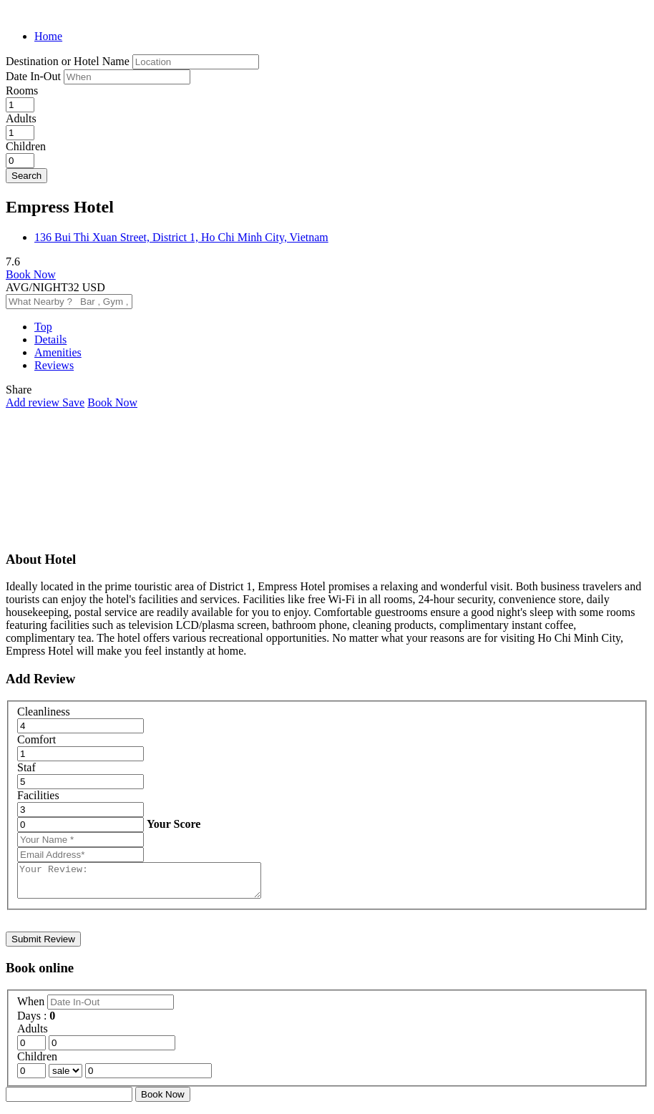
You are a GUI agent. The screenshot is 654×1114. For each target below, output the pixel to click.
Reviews (54, 365)
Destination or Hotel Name (68, 61)
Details (50, 339)
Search (26, 175)
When (32, 1008)
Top (43, 327)
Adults (21, 118)
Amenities (58, 352)
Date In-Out (35, 76)
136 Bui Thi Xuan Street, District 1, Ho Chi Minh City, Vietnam (181, 237)
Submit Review (43, 945)
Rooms (22, 90)
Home (48, 36)
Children (26, 146)
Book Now (31, 274)
